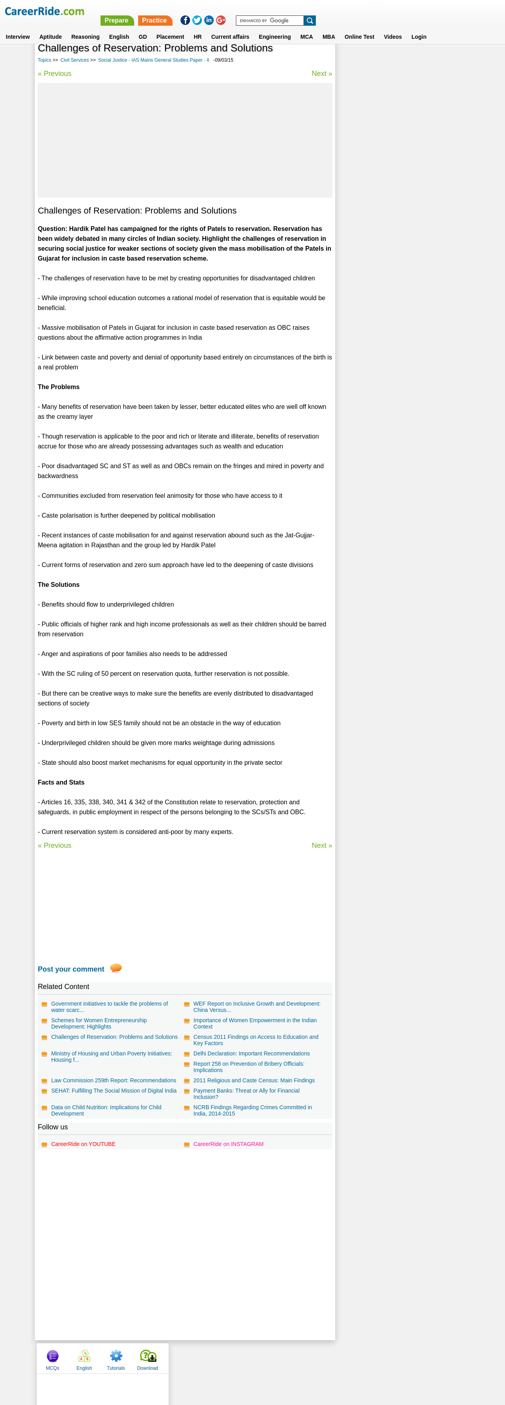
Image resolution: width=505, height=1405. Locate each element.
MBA (329, 27)
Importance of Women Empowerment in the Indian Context (254, 1023)
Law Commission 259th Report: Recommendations (113, 1080)
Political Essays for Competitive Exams (390, 231)
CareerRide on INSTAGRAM (228, 1144)
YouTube (308, 1358)
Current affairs (230, 27)
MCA (306, 27)
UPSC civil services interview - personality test (399, 259)
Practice (338, 11)
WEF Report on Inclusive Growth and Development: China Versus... (256, 1006)
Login (419, 27)
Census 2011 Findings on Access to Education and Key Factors (255, 1040)
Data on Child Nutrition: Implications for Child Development (106, 1110)
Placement (170, 27)
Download (447, 60)
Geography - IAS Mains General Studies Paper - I (401, 273)
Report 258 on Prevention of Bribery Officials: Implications (248, 1067)
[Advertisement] (184, 140)
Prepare (300, 11)
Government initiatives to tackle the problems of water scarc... (109, 1006)
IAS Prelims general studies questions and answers (394, 214)
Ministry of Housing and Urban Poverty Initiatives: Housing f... (111, 1056)
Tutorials (415, 60)
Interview (18, 27)
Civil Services (75, 60)
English (119, 27)
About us (181, 1358)
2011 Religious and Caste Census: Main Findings (253, 1080)
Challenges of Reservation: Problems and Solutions (114, 1037)
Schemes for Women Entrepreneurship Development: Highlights (99, 1023)
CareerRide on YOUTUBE (83, 1144)
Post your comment (71, 969)
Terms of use (249, 1358)
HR (197, 27)
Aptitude (50, 27)
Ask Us (281, 1358)
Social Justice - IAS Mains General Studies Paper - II (153, 60)
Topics (44, 60)
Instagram (339, 1358)
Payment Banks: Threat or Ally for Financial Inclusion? (246, 1093)
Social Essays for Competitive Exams (387, 245)
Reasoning (85, 27)
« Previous (54, 74)
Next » (321, 74)
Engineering (275, 27)
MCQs (352, 60)
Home (154, 1358)
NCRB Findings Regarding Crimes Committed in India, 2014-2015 (252, 1110)
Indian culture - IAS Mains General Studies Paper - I (401, 193)
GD (143, 27)
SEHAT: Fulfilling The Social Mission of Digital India (114, 1090)
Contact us (212, 1358)
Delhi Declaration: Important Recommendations (251, 1053)
